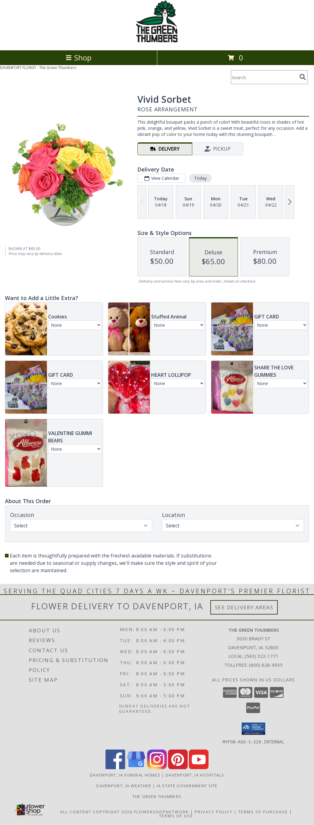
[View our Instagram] (157, 767)
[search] (303, 77)
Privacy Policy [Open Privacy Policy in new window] (213, 811)
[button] (253, 729)
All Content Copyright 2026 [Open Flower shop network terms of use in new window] (96, 811)
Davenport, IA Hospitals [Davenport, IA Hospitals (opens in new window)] (195, 774)
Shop (78, 57)
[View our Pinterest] (178, 767)
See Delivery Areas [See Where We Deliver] (244, 607)
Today (200, 178)
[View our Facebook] (115, 767)
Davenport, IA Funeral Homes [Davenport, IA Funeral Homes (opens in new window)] (125, 774)
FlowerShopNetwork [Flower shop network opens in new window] (161, 811)
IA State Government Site (187, 785)
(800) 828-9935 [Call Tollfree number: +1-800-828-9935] (266, 665)
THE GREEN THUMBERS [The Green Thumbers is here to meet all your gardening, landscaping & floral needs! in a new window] (157, 796)
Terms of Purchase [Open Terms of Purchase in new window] (263, 811)
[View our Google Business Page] (136, 767)
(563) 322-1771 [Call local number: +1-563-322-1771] (261, 656)
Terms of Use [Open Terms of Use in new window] (176, 815)
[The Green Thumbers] (157, 41)
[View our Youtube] (199, 767)
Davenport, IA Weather (123, 785)
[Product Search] (264, 77)
